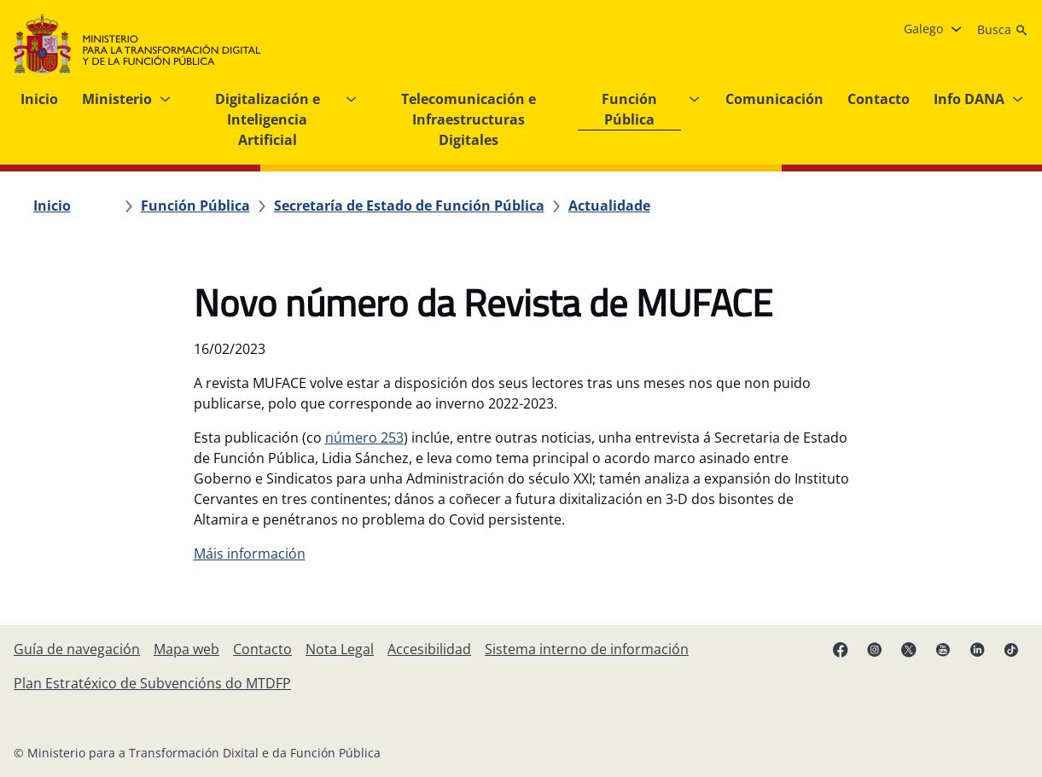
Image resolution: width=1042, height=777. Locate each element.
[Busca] (1002, 30)
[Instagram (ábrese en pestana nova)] (874, 649)
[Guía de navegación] (77, 649)
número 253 (364, 437)
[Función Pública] (195, 205)
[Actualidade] (609, 205)
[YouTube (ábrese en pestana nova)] (943, 649)
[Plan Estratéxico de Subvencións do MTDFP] (152, 683)
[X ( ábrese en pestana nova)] (909, 649)
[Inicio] (52, 205)
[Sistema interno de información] (587, 649)
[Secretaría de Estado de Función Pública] (409, 205)
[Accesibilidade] (429, 649)
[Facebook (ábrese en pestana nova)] (840, 649)
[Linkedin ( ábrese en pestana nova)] (977, 649)
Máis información (250, 553)
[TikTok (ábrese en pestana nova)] (1011, 649)
